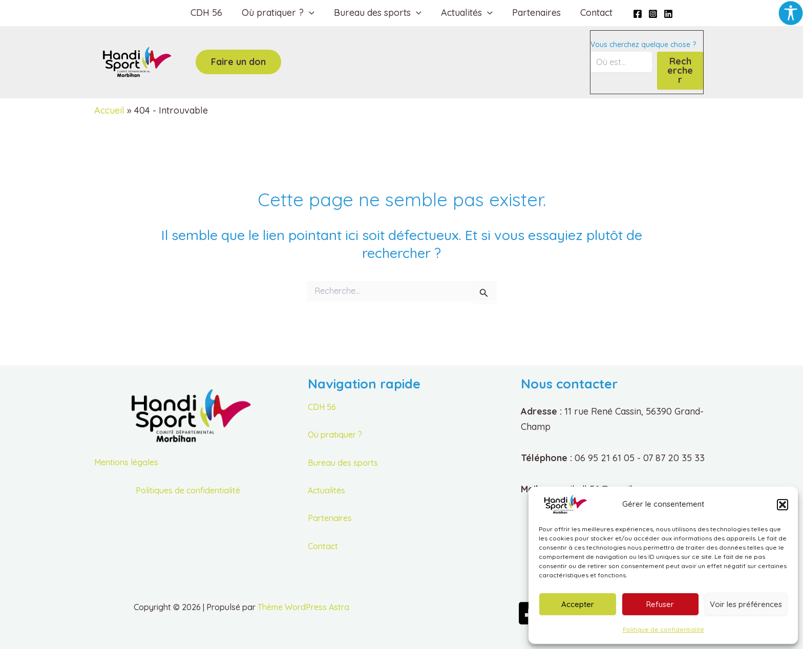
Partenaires (535, 12)
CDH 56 (209, 12)
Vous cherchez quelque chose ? (643, 44)
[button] (782, 505)
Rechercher (680, 70)
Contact (594, 12)
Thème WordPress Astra (303, 607)
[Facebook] (634, 13)
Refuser (660, 604)
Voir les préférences (746, 604)
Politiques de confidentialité (188, 490)
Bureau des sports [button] (378, 13)
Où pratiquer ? (335, 434)
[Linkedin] (664, 13)
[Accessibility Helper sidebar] (790, 12)
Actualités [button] (466, 13)
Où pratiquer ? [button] (279, 13)
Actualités (326, 490)
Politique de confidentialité (663, 629)
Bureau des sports (343, 463)
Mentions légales (126, 462)
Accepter (577, 604)
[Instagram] (649, 13)
